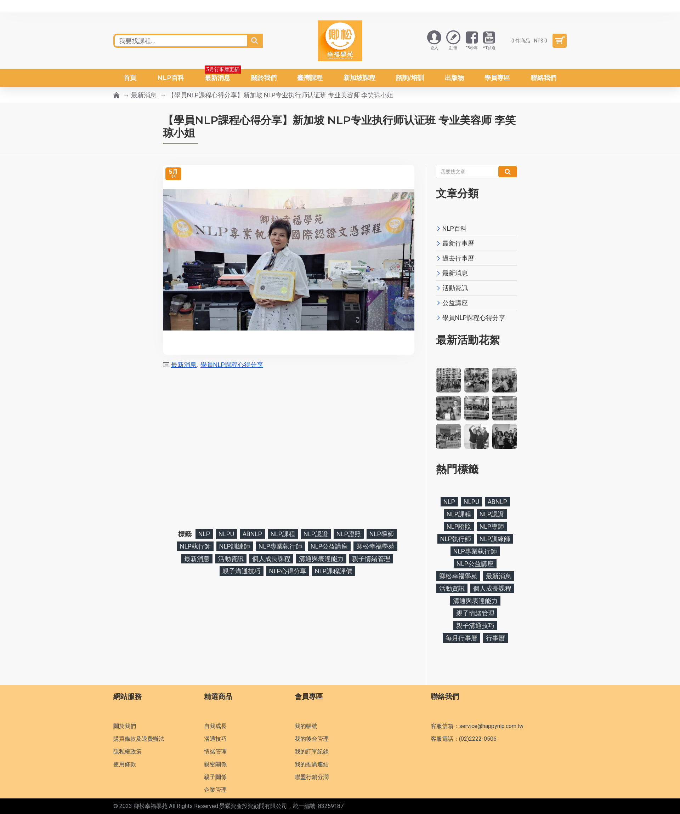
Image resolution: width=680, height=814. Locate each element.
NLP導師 (381, 534)
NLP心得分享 (287, 571)
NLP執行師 (195, 546)
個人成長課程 (271, 558)
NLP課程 (283, 534)
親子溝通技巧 (241, 571)
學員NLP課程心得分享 (231, 364)
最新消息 (144, 95)
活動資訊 (231, 558)
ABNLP (252, 534)
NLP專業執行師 (280, 546)
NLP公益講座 (329, 546)
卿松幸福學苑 (375, 546)
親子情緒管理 (371, 558)
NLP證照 (348, 534)
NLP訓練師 (234, 546)
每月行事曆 (461, 638)
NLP (204, 534)
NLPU (226, 534)
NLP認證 (316, 534)
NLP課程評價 (333, 571)
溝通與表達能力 (321, 558)
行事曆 (495, 638)
